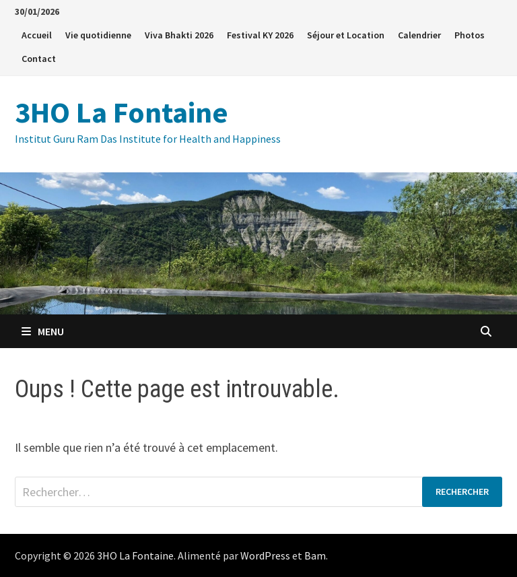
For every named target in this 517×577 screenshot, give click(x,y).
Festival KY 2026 (260, 35)
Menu (43, 331)
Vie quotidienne (98, 35)
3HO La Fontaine (121, 112)
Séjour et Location (345, 35)
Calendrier (419, 35)
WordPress (265, 555)
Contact (39, 59)
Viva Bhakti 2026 (179, 35)
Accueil (37, 35)
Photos (469, 35)
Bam (315, 555)
